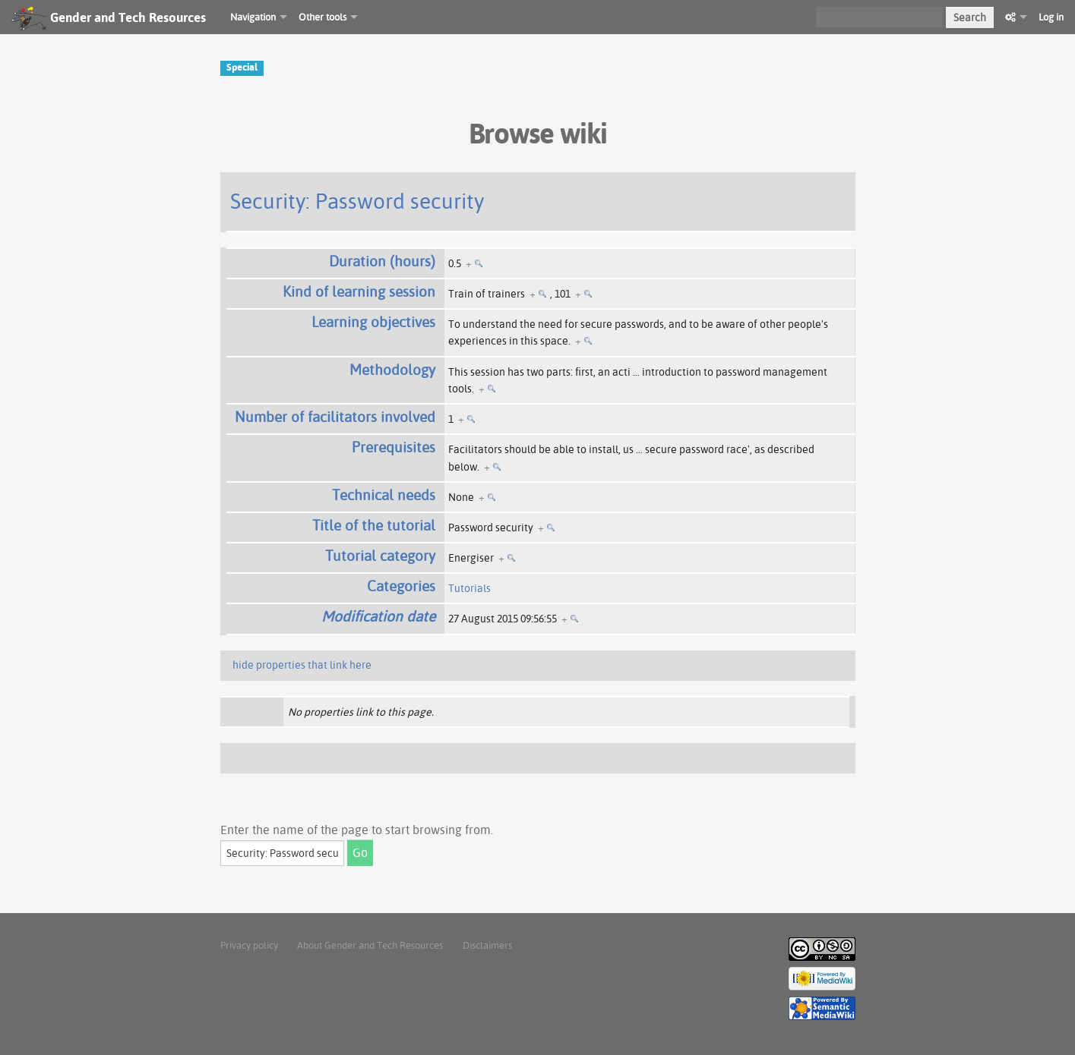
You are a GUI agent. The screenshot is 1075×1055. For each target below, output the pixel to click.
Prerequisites (393, 447)
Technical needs (383, 495)
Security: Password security (357, 200)
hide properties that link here (302, 665)
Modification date (378, 616)
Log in (1051, 17)
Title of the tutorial (373, 525)
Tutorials (469, 588)
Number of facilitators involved (335, 417)
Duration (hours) (382, 261)
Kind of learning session (359, 291)
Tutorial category (380, 555)
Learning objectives (373, 322)
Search (969, 17)
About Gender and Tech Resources (370, 945)
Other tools (322, 17)
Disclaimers (487, 945)
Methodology (392, 370)
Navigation (253, 17)
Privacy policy (249, 945)
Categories (401, 586)
